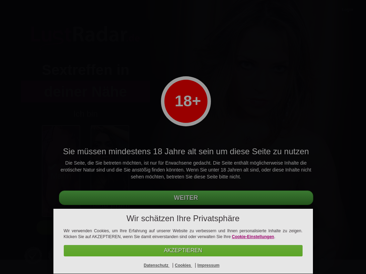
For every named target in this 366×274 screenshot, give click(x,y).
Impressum (208, 265)
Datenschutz (157, 265)
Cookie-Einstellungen (253, 236)
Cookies (183, 265)
